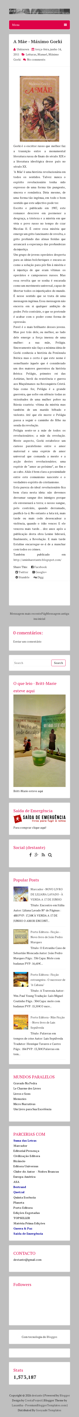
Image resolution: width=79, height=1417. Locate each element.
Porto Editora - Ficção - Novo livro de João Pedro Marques (47, 937)
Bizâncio (19, 1161)
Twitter (21, 572)
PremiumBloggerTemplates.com (45, 1405)
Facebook (39, 567)
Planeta (18, 1202)
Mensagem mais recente (25, 613)
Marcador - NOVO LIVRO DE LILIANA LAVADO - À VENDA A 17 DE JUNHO (47, 894)
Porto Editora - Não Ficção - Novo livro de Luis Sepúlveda (48, 1022)
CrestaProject (33, 1400)
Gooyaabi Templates (48, 1410)
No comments (36, 59)
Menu (39, 25)
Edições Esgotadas (26, 1213)
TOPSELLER (21, 1218)
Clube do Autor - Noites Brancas (36, 1171)
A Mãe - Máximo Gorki (37, 41)
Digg (39, 577)
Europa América (24, 1177)
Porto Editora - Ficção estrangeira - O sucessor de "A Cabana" (48, 980)
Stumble (22, 577)
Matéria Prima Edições (29, 1223)
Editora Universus (25, 1166)
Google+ (39, 572)
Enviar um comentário (27, 641)
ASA (16, 1182)
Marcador (20, 1146)
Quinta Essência (24, 1197)
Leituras (31, 54)
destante (37, 1395)
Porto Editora (23, 1208)
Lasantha (17, 1405)
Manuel (42, 54)
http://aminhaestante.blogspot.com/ (37, 560)
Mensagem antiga (57, 613)
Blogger (52, 1337)
